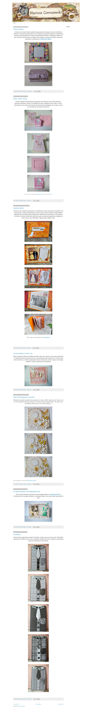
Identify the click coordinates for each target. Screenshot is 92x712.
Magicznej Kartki (39, 194)
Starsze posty (60, 704)
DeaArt (50, 194)
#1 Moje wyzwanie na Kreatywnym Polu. (27, 491)
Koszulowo (17, 534)
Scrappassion (46, 337)
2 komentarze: (29, 389)
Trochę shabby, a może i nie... (23, 353)
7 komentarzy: (29, 200)
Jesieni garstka (18, 29)
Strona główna (38, 704)
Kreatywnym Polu (55, 494)
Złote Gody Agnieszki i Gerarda (23, 397)
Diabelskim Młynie (46, 39)
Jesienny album (18, 208)
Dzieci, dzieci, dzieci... (20, 99)
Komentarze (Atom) (21, 706)
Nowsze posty (16, 704)
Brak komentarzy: (30, 91)
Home (14, 22)
